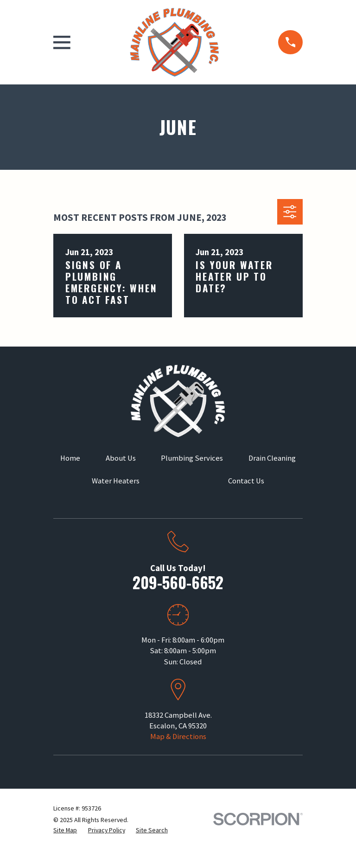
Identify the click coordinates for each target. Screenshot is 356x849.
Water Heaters (116, 481)
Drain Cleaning (272, 458)
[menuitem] (65, 830)
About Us (121, 458)
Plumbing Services (192, 458)
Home (70, 458)
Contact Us (246, 481)
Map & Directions (178, 736)
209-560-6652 (178, 582)
